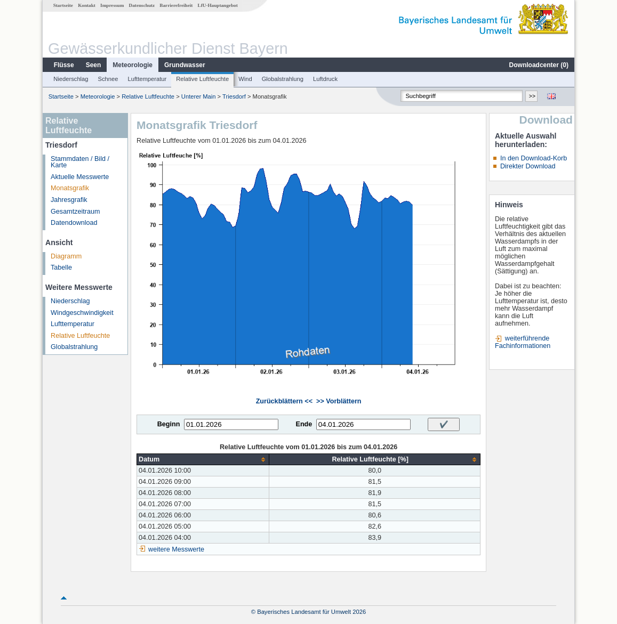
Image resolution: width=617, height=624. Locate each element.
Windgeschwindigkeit (82, 313)
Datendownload (74, 222)
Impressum (112, 5)
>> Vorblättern (338, 401)
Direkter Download (528, 166)
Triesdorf (234, 96)
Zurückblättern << (284, 401)
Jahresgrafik (69, 200)
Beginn (168, 424)
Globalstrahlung (282, 79)
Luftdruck (325, 79)
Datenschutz (142, 5)
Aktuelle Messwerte (80, 177)
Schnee (108, 79)
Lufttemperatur (146, 79)
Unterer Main (198, 96)
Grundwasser (184, 65)
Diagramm (66, 256)
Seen (93, 65)
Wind (245, 79)
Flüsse (64, 65)
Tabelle (61, 267)
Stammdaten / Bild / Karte (80, 162)
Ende (303, 424)
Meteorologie (133, 65)
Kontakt (86, 5)
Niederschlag (70, 79)
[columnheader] (203, 459)
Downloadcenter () (538, 65)
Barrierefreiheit (176, 5)
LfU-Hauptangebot (218, 5)
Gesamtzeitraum (75, 211)
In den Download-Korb (533, 158)
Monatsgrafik (70, 188)
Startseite (63, 5)
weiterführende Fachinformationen (522, 342)
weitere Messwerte (176, 549)
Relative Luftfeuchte (202, 79)
